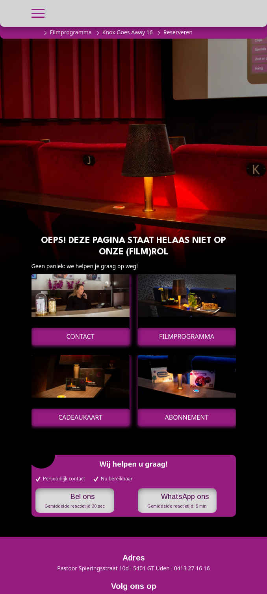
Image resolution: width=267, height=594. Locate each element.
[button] (38, 12)
